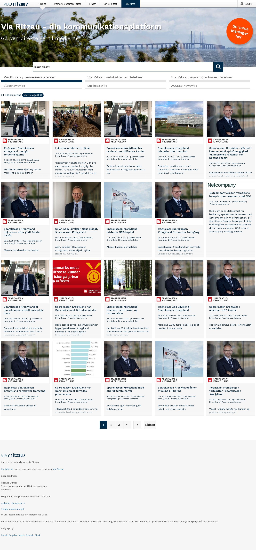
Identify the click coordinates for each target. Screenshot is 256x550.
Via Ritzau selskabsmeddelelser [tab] (115, 77)
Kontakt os (7, 469)
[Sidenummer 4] (127, 425)
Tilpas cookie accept (12, 509)
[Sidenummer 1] (103, 425)
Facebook (16, 503)
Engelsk (13, 535)
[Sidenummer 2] (111, 425)
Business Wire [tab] (97, 86)
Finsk (37, 535)
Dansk (4, 535)
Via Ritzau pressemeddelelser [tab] (29, 77)
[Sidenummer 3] (119, 425)
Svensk (29, 535)
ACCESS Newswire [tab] (184, 86)
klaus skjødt (33, 95)
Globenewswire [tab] (14, 86)
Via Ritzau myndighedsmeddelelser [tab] (201, 77)
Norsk (21, 535)
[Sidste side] (150, 425)
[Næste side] (137, 425)
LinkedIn (5, 503)
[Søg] (123, 67)
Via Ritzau (58, 469)
